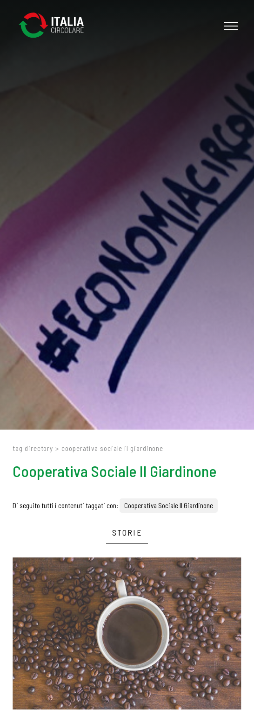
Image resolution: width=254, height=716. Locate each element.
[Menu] (229, 26)
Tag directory (33, 448)
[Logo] (56, 26)
